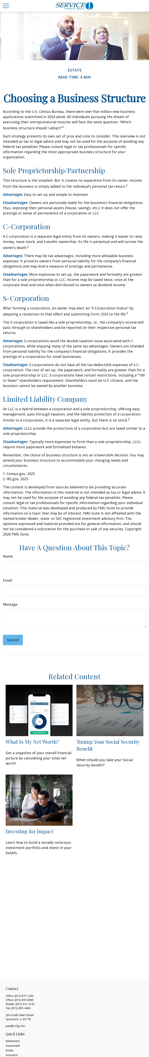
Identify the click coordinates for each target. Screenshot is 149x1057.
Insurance (12, 1055)
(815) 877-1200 (24, 996)
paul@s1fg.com (15, 1026)
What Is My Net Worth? (32, 741)
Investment (13, 1046)
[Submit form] (13, 640)
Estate (10, 1050)
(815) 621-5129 (25, 1004)
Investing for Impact (29, 831)
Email (7, 580)
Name (8, 556)
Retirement (13, 1041)
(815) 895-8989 (24, 1000)
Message (10, 604)
